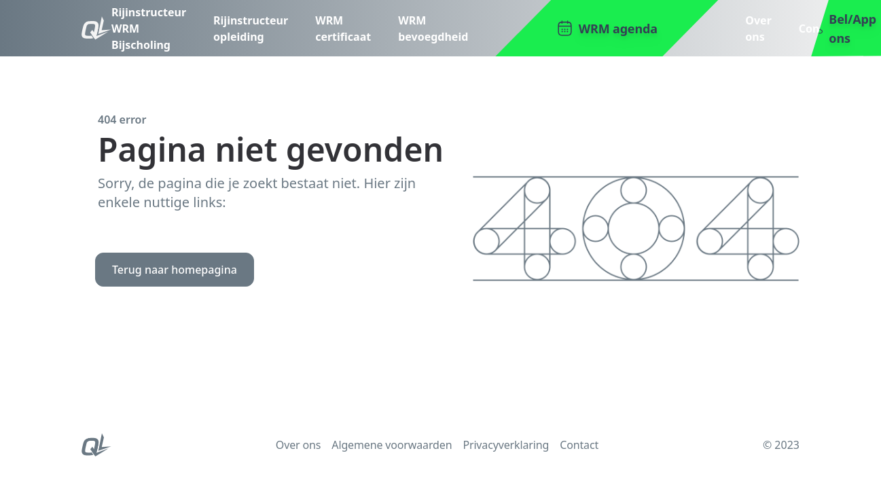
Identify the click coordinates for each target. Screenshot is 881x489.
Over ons (758, 28)
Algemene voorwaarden (391, 444)
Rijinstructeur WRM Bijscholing (148, 28)
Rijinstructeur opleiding (250, 28)
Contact (820, 28)
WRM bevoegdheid (433, 28)
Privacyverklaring (506, 444)
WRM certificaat (343, 28)
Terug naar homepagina (174, 269)
